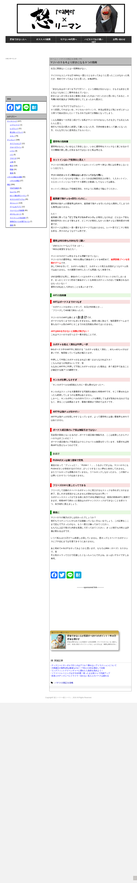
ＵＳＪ (12, 136)
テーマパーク (12, 121)
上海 (11, 162)
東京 (11, 166)
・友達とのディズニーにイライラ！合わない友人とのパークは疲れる (79, 676)
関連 (11, 169)
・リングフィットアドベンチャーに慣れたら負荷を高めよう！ (76, 670)
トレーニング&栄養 (17, 210)
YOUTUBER (14, 188)
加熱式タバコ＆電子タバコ (20, 221)
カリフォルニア (15, 143)
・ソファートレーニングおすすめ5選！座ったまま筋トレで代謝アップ (79, 673)
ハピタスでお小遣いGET (94, 40)
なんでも (13, 192)
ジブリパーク (15, 125)
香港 (11, 173)
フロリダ (13, 158)
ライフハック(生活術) (18, 218)
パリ (11, 155)
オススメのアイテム (17, 199)
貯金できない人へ (18, 39)
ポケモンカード (15, 214)
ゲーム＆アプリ (15, 207)
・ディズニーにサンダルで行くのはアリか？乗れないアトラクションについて (83, 665)
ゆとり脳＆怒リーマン (18, 196)
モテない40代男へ (68, 39)
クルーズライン (15, 147)
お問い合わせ (119, 39)
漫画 (11, 225)
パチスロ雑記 (15, 181)
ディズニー (11, 140)
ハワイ (12, 151)
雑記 (8, 184)
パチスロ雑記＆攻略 (64, 683)
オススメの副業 (43, 39)
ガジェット (14, 203)
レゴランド (14, 129)
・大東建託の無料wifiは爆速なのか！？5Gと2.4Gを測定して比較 (77, 668)
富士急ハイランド (16, 132)
